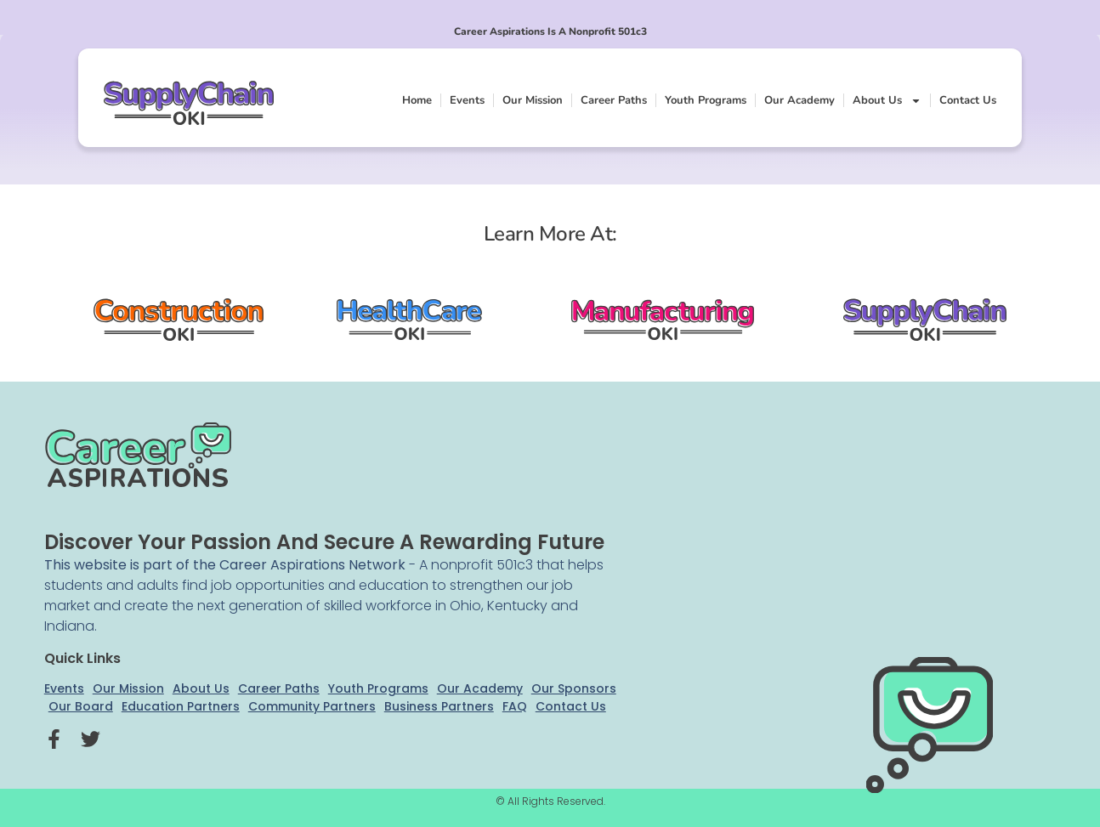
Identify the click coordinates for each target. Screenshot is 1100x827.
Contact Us (967, 100)
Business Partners (439, 706)
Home (417, 100)
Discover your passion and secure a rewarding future (324, 542)
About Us (887, 101)
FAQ (514, 706)
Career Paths (614, 100)
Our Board (80, 706)
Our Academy (799, 100)
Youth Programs (705, 100)
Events (467, 100)
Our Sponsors (573, 688)
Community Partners (312, 706)
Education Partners (181, 706)
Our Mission (532, 100)
